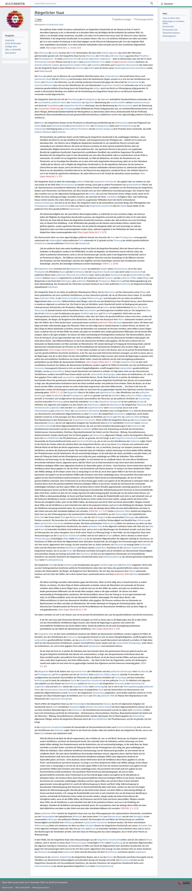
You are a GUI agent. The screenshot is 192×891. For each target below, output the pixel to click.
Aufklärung (64, 79)
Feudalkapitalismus (53, 560)
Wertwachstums (125, 105)
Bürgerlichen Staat (56, 24)
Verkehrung (125, 284)
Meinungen (66, 281)
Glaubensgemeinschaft (124, 68)
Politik (73, 53)
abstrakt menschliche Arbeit (98, 707)
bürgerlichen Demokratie (84, 420)
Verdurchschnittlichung (71, 298)
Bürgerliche (73, 392)
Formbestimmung (127, 126)
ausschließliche (44, 102)
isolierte (38, 132)
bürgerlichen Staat (45, 268)
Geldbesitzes (76, 102)
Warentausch (115, 404)
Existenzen (60, 132)
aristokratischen (112, 76)
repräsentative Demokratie (52, 523)
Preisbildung (69, 108)
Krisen (109, 535)
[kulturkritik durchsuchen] (94, 3)
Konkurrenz (40, 368)
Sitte (140, 307)
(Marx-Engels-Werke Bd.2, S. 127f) (91, 232)
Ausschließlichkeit (51, 438)
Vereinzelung (40, 62)
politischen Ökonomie (66, 275)
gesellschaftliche (57, 371)
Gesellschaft (84, 243)
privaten (99, 129)
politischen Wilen (105, 322)
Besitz (90, 395)
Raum (62, 272)
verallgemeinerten (119, 62)
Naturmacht (74, 209)
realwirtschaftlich (118, 102)
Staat (40, 76)
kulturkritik (15, 3)
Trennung (118, 240)
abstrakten (57, 301)
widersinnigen (41, 129)
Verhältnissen (41, 243)
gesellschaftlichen (92, 62)
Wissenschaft (40, 310)
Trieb (63, 517)
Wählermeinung (109, 523)
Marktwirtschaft (42, 407)
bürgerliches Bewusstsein (126, 65)
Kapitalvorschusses (141, 102)
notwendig (114, 407)
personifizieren (82, 275)
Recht (119, 281)
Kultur (106, 307)
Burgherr (75, 62)
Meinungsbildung (42, 410)
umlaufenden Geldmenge (49, 108)
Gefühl (91, 68)
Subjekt (104, 268)
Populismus (80, 538)
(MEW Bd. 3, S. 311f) (98, 511)
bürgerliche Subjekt (78, 268)
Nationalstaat (45, 71)
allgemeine (90, 102)
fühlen (84, 65)
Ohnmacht (49, 82)
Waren (121, 319)
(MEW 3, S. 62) (56, 392)
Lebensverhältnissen (44, 85)
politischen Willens (134, 395)
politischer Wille (132, 417)
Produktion (83, 129)
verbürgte (51, 62)
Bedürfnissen (93, 404)
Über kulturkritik (22, 887)
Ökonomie (141, 404)
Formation (93, 414)
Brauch (42, 529)
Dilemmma (43, 53)
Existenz (131, 62)
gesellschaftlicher (70, 129)
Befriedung (58, 401)
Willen (66, 538)
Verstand (80, 68)
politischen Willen (129, 278)
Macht (37, 82)
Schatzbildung (53, 105)
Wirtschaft (107, 313)
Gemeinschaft (136, 272)
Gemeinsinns (119, 414)
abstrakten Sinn (95, 526)
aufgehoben (105, 59)
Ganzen (51, 423)
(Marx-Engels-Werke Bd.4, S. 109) (101, 362)
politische (56, 102)
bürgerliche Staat (128, 362)
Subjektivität (137, 547)
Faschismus (85, 554)
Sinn (75, 407)
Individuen (46, 132)
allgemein (113, 53)
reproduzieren (69, 377)
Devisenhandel (58, 126)
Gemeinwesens (67, 184)
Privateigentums (46, 59)
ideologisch (100, 517)
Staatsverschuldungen (44, 203)
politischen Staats (117, 56)
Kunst (134, 307)
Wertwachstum (76, 517)
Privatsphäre (40, 272)
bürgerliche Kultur (95, 407)
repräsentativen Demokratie (86, 410)
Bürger (146, 278)
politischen (68, 59)
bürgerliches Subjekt (72, 65)
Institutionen (79, 272)
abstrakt (38, 65)
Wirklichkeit (69, 243)
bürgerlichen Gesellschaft (113, 85)
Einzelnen (109, 278)
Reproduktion (90, 310)
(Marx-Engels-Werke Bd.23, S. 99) (64, 350)
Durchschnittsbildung (86, 441)
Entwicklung (73, 99)
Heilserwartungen (42, 538)
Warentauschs (121, 122)
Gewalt (140, 401)
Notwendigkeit (55, 240)
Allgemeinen (109, 292)
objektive (127, 547)
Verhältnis (84, 313)
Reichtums (80, 105)
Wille (119, 417)
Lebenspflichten (62, 206)
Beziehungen (40, 395)
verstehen (95, 65)
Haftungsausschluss (40, 887)
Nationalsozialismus (112, 556)
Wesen (41, 122)
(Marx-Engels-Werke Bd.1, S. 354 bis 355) (63, 47)
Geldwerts (135, 441)
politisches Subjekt (50, 65)
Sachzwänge (144, 398)
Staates (55, 53)
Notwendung (99, 435)
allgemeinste (105, 392)
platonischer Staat (42, 79)
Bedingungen (109, 374)
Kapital (123, 206)
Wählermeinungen (95, 298)
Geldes (97, 88)
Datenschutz (7, 887)
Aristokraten (133, 82)
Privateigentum (76, 395)
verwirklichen (141, 68)
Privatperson (104, 281)
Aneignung (108, 129)
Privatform (144, 56)
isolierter (38, 278)
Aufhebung (50, 313)
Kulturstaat (145, 544)
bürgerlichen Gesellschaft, (105, 181)
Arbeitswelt (129, 423)
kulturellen (39, 526)
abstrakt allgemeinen (90, 59)
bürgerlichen (69, 105)
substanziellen (126, 368)
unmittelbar (112, 197)
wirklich (104, 53)
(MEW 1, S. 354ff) (110, 263)
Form (75, 59)
